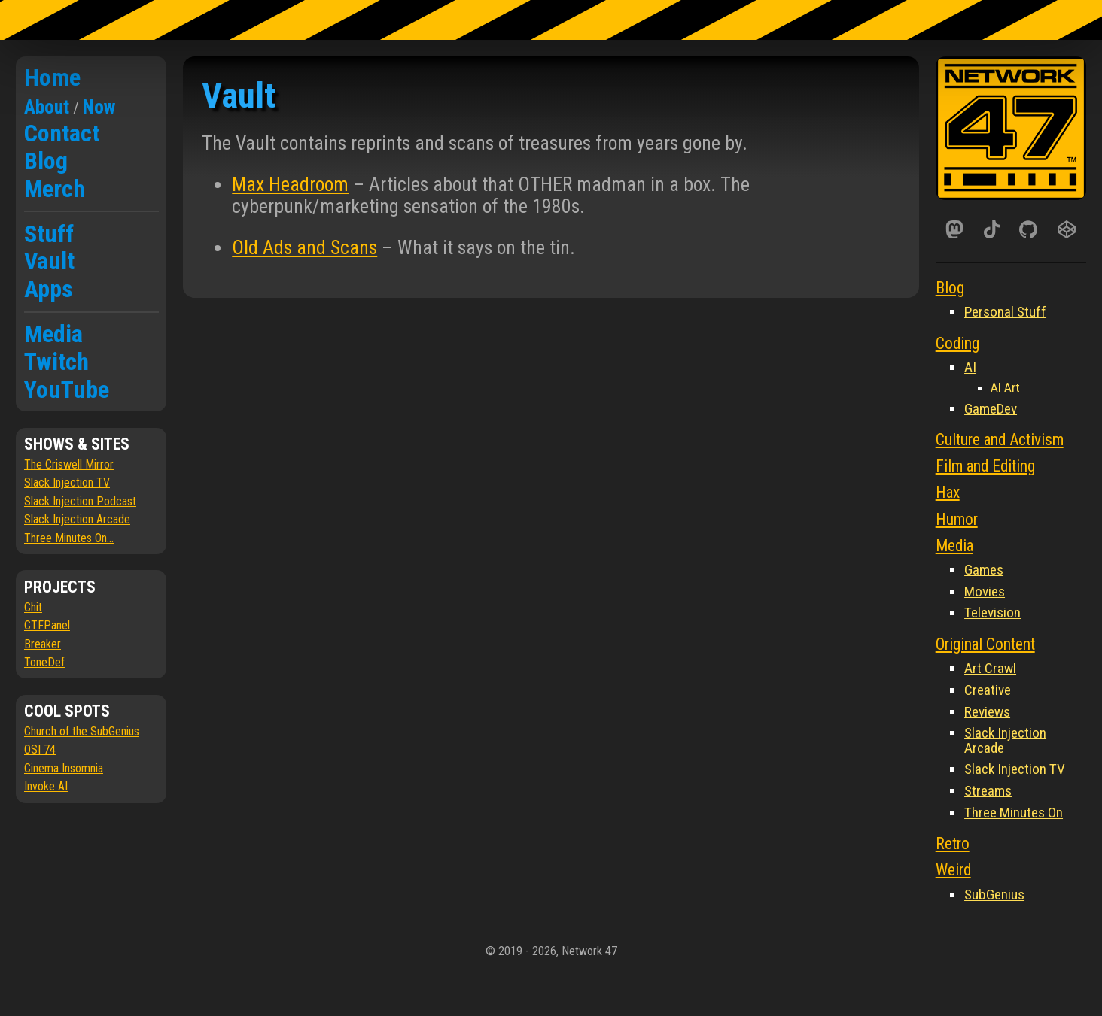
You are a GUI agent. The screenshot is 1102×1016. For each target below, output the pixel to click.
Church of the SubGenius (81, 731)
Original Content (985, 644)
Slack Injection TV (67, 482)
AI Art (1005, 387)
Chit (33, 607)
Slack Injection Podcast (80, 501)
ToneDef (44, 662)
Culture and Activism (1000, 439)
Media (53, 334)
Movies (984, 591)
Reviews (987, 711)
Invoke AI (46, 786)
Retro (953, 843)
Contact (61, 133)
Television (992, 612)
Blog (46, 161)
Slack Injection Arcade (77, 519)
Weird (953, 869)
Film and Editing (985, 465)
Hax (948, 492)
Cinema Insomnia (63, 768)
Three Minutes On (1013, 812)
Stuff (49, 234)
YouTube (66, 389)
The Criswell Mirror (69, 464)
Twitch (56, 361)
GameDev (990, 408)
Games (983, 569)
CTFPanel (47, 625)
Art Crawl (990, 668)
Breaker (42, 644)
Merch (54, 188)
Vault (49, 261)
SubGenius (994, 894)
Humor (957, 519)
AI (970, 367)
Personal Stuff (1005, 311)
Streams (988, 790)
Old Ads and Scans (304, 247)
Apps (48, 288)
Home (52, 77)
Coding (957, 343)
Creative (987, 690)
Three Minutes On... (69, 538)
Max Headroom (290, 184)
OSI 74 (40, 749)
